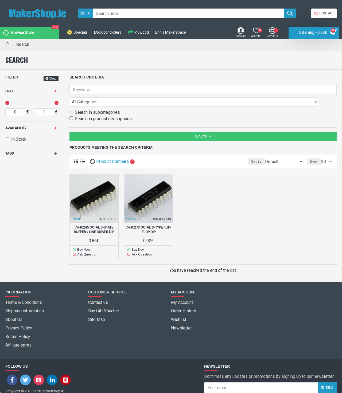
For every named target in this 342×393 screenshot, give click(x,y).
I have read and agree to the (247, 372)
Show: (315, 150)
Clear (53, 78)
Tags (9, 153)
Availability (15, 128)
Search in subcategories (94, 100)
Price (9, 91)
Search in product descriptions (100, 106)
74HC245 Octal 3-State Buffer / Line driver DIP (94, 218)
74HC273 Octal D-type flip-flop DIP (148, 218)
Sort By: (265, 150)
